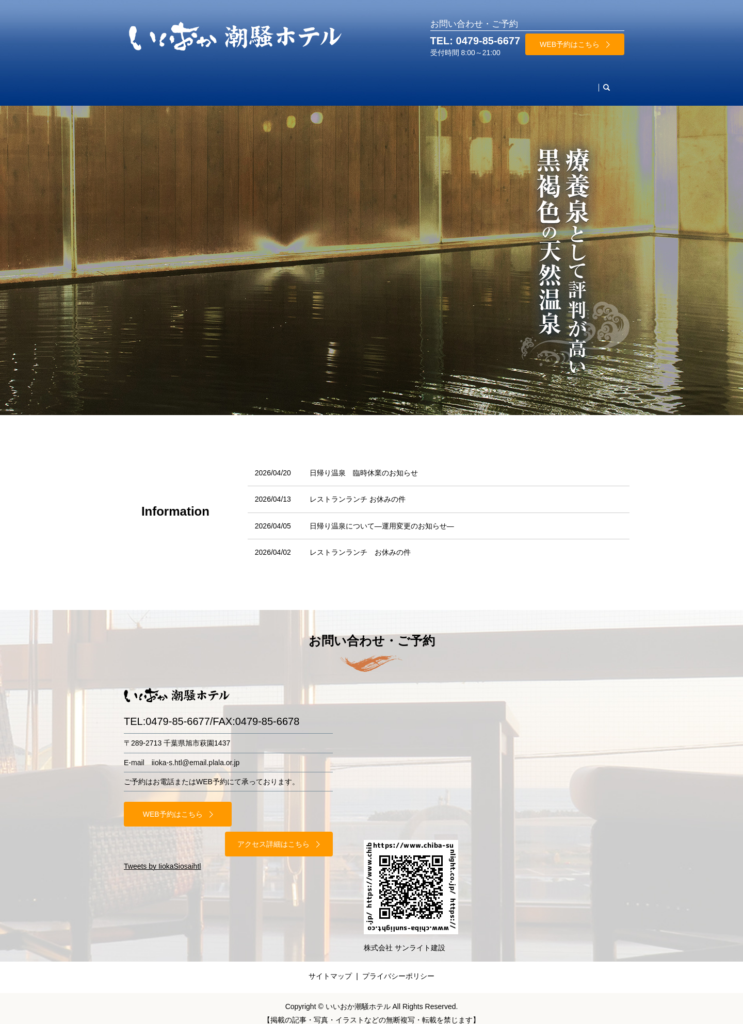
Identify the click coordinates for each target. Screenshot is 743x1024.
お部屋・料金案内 (201, 82)
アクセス (526, 82)
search (610, 82)
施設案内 (439, 82)
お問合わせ (573, 82)
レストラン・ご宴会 (277, 82)
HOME (147, 82)
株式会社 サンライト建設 (404, 938)
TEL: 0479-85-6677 (475, 40)
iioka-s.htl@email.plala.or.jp (196, 753)
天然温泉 (338, 82)
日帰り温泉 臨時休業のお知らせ (364, 463)
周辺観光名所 (389, 82)
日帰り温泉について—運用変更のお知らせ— (382, 516)
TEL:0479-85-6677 (167, 711)
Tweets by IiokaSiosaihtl (162, 826)
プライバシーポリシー (398, 966)
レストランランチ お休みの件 (358, 489)
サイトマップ (330, 966)
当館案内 (483, 82)
